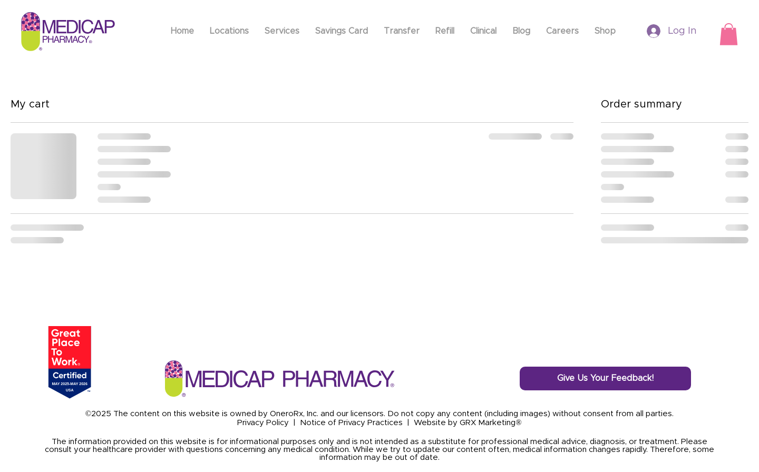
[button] (728, 34)
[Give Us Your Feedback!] (605, 378)
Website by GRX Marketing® (467, 423)
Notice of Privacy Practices (351, 423)
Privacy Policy (263, 423)
